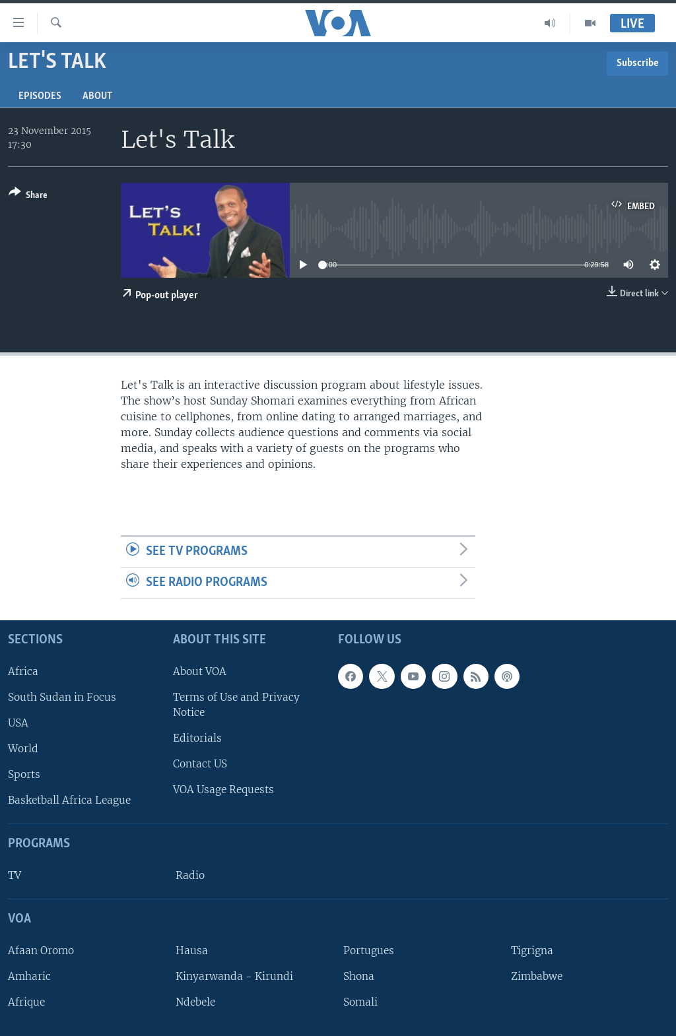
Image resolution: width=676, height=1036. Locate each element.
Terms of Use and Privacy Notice (236, 705)
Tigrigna (532, 950)
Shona (358, 976)
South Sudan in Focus (62, 697)
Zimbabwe (536, 976)
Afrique (26, 1002)
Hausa (192, 950)
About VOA (199, 671)
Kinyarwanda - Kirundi (234, 976)
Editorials (197, 738)
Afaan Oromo (41, 950)
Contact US (200, 764)
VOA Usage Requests (223, 789)
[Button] (28, 196)
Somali (360, 1002)
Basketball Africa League (69, 800)
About (97, 96)
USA (18, 723)
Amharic (29, 976)
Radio (190, 875)
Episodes (39, 96)
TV (14, 875)
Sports (24, 774)
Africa (23, 671)
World (23, 748)
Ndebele (195, 1002)
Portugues (368, 950)
